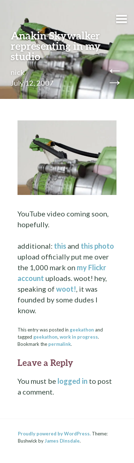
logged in (73, 381)
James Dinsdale (62, 441)
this (60, 246)
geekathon (82, 330)
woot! (66, 289)
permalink (59, 344)
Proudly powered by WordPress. (54, 433)
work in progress (79, 337)
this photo (97, 246)
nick (17, 72)
